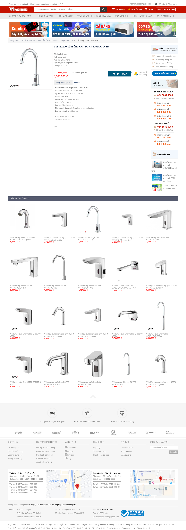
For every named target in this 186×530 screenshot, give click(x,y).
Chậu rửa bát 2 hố (37, 528)
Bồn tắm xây (93, 524)
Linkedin (69, 455)
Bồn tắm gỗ (58, 524)
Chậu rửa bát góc (154, 524)
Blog (68, 458)
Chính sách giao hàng (45, 451)
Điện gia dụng (121, 16)
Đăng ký (162, 4)
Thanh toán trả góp (101, 455)
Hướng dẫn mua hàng (45, 448)
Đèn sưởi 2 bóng (123, 524)
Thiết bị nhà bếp (65, 16)
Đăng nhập (172, 4)
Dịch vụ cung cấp (15, 455)
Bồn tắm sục (70, 524)
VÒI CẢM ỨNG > (45, 40)
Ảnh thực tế (126, 455)
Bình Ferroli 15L (98, 528)
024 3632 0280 (108, 479)
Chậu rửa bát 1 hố (53, 528)
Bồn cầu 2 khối (19, 524)
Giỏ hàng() (120, 9)
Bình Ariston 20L (129, 528)
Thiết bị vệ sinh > (30, 40)
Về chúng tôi (13, 448)
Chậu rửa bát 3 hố (20, 528)
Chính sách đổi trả (44, 462)
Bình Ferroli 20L (84, 528)
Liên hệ (150, 9)
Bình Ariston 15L (144, 528)
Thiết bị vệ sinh (45, 16)
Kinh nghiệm (126, 451)
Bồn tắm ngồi (46, 524)
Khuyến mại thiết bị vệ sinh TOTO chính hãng (169, 178)
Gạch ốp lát (83, 16)
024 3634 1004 (22, 479)
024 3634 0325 (37, 479)
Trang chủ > (15, 40)
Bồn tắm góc (82, 524)
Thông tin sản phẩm (63, 83)
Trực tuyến (97, 448)
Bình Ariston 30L (114, 528)
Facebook (70, 448)
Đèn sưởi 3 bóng (107, 524)
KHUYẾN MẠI (136, 9)
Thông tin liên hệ (15, 458)
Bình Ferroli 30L (69, 528)
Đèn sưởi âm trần (138, 524)
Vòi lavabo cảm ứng (63, 88)
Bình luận (78, 83)
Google (69, 451)
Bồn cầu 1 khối (33, 524)
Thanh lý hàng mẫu (142, 16)
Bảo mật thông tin (43, 458)
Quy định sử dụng (15, 451)
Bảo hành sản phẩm (44, 455)
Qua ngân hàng (99, 451)
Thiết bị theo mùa (102, 16)
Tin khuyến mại (127, 448)
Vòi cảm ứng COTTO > (63, 40)
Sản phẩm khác (164, 16)
